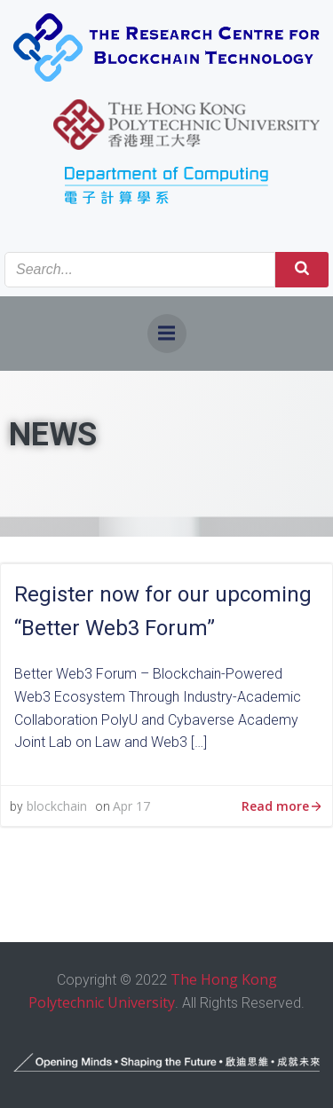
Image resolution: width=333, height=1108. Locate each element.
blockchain (57, 806)
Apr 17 (131, 806)
